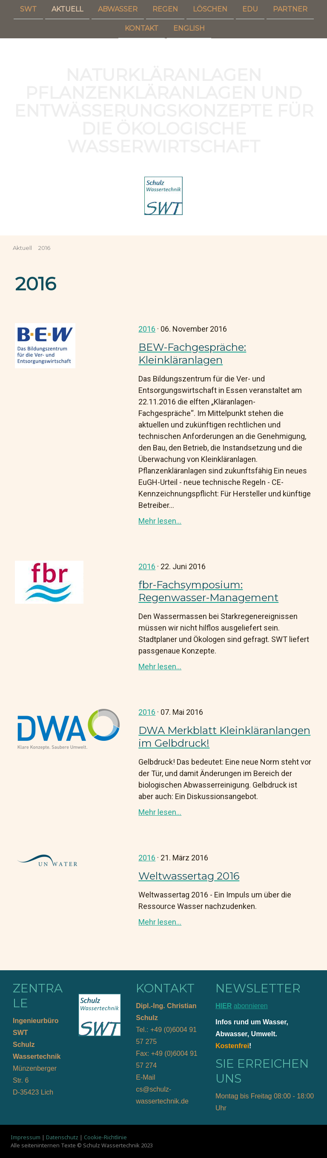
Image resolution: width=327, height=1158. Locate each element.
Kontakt (141, 29)
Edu (250, 9)
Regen (165, 9)
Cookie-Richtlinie (105, 1137)
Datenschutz (62, 1137)
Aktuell (67, 9)
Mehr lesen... (159, 520)
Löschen (210, 9)
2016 (146, 328)
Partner (290, 9)
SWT (28, 9)
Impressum (25, 1137)
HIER (223, 1005)
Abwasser (118, 9)
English (189, 29)
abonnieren (251, 1005)
